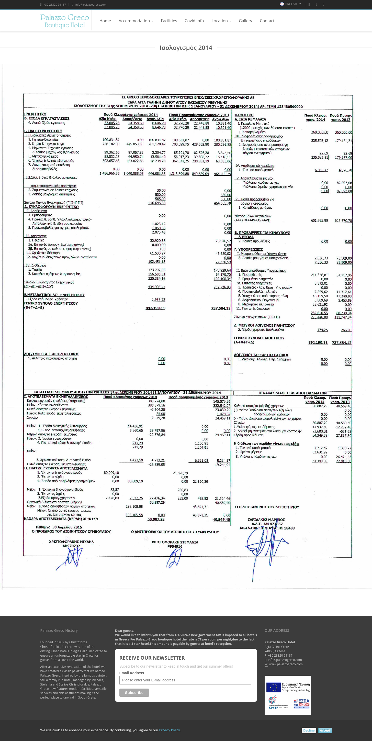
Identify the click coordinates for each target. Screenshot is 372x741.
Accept (325, 730)
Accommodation (136, 21)
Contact (267, 21)
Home (105, 21)
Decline (308, 730)
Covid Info (194, 21)
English (290, 4)
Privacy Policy (169, 730)
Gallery (245, 21)
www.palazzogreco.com (286, 664)
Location (221, 21)
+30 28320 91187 (53, 4)
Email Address (131, 673)
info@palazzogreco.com (89, 4)
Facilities (169, 21)
